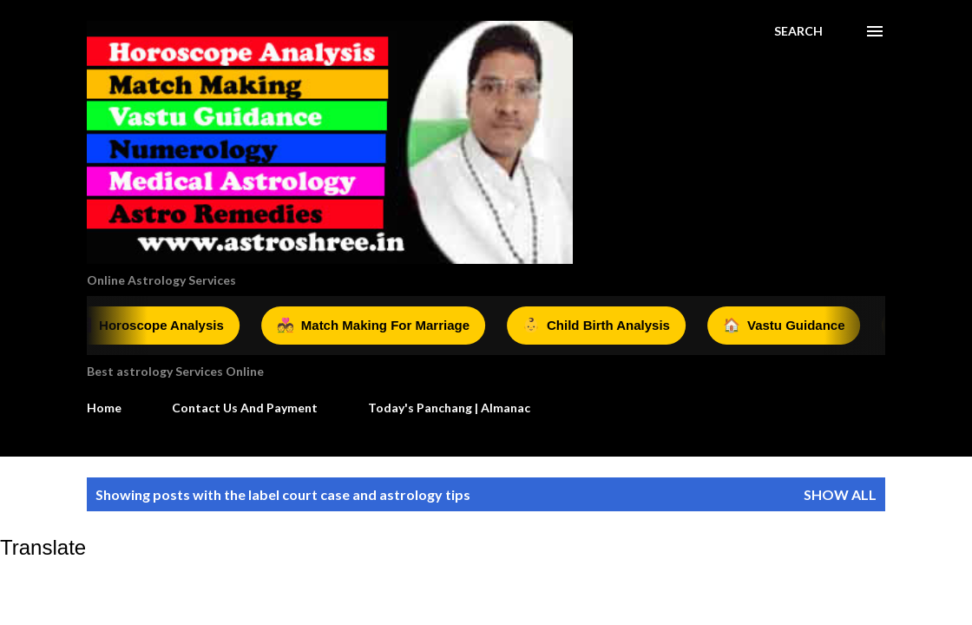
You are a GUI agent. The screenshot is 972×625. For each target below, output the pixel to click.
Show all (840, 494)
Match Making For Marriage (376, 325)
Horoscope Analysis (152, 325)
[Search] (798, 31)
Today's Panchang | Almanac (449, 407)
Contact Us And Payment (245, 407)
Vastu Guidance (787, 325)
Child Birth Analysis (599, 325)
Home (104, 407)
